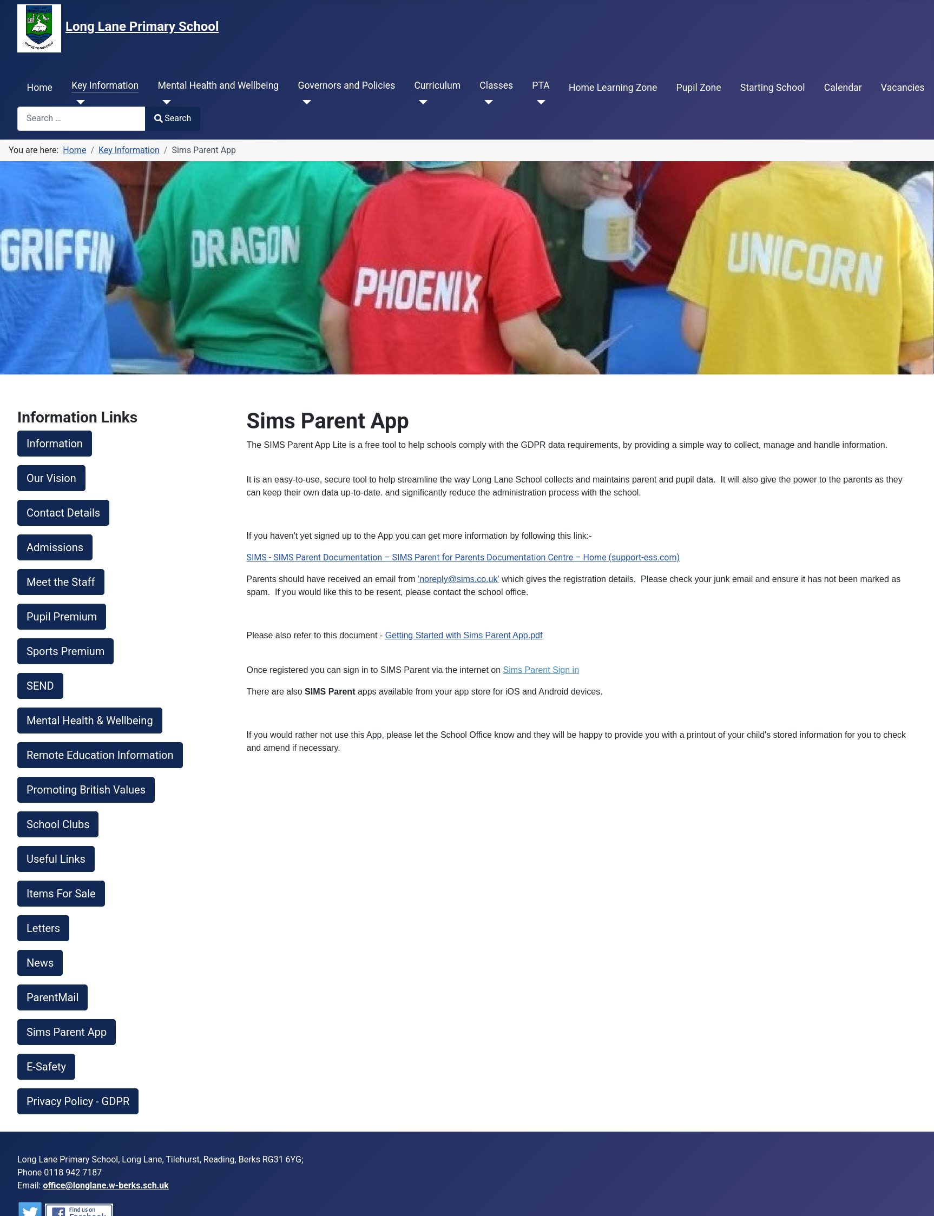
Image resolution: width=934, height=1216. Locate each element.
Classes (496, 85)
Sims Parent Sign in (541, 670)
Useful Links (56, 858)
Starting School (772, 87)
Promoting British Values (86, 789)
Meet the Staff (61, 582)
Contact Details (63, 512)
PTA (540, 85)
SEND (40, 685)
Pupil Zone (698, 87)
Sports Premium (65, 651)
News (40, 962)
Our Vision (51, 478)
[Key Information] (78, 102)
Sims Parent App (67, 1032)
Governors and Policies (346, 85)
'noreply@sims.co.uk (457, 579)
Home (39, 87)
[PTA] (538, 102)
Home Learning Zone (613, 87)
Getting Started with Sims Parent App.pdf (464, 635)
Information (55, 443)
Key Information (105, 85)
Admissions (55, 547)
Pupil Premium (62, 616)
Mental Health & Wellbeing (90, 720)
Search (172, 118)
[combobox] (81, 119)
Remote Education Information (100, 755)
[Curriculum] (420, 102)
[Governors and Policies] (304, 102)
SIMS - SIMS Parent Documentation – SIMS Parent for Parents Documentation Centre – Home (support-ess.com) (463, 557)
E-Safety (46, 1066)
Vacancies (903, 87)
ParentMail (52, 997)
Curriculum (437, 85)
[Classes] (486, 102)
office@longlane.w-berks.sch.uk (105, 1185)
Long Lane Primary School (142, 26)
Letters (43, 928)
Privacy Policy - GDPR (78, 1101)
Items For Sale (61, 893)
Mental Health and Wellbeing (218, 85)
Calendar (843, 87)
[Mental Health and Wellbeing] (164, 102)
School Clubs (58, 824)
